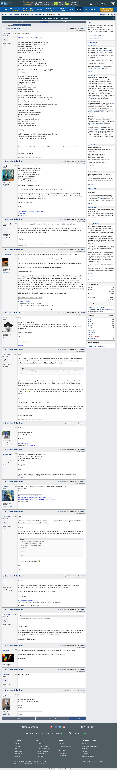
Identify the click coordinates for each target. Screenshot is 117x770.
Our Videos (21, 478)
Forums (16, 14)
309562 (83, 28)
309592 (83, 423)
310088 (83, 669)
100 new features (92, 98)
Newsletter (89, 727)
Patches (85, 743)
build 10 (95, 180)
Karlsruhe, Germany (7, 444)
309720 (83, 481)
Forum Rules (64, 18)
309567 (83, 161)
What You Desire (30, 445)
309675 (83, 449)
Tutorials (85, 753)
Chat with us (77, 733)
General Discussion (27, 14)
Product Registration (88, 756)
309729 (83, 511)
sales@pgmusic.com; (29, 763)
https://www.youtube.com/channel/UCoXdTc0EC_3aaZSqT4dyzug (36, 499)
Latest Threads (53, 18)
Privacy (94, 761)
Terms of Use (86, 761)
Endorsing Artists (43, 751)
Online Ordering (74, 4)
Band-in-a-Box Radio (44, 748)
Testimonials (42, 753)
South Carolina (6, 237)
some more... (24, 215)
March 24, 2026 (92, 172)
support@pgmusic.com (41, 763)
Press (17, 748)
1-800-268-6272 (62, 2)
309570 (83, 219)
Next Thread (67, 22)
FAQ (71, 18)
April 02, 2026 (92, 145)
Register (103, 14)
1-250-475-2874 (72, 2)
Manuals (85, 748)
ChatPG (90, 22)
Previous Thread (21, 22)
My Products (64, 755)
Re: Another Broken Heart (14, 161)
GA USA (4, 464)
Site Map (101, 761)
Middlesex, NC (6, 272)
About (17, 743)
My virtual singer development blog (27, 600)
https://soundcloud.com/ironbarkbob (28, 495)
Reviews (40, 756)
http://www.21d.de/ (23, 443)
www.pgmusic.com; (19, 763)
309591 (83, 349)
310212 (83, 690)
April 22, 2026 (92, 45)
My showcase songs (23, 342)
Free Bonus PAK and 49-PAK (97, 129)
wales (3, 337)
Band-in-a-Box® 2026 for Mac (105, 50)
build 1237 (107, 215)
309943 (83, 609)
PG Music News (92, 42)
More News (91, 280)
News (62, 743)
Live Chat (61, 4)
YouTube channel (94, 54)
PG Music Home (7, 14)
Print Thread (18, 25)
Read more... (91, 71)
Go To (27, 25)
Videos (84, 751)
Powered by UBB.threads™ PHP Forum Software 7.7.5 (58, 769)
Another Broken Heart (12, 28)
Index (44, 22)
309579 (83, 249)
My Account (63, 753)
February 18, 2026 (93, 224)
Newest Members (93, 304)
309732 (83, 576)
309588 (83, 313)
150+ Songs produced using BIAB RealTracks (30, 211)
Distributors (19, 751)
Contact (17, 746)
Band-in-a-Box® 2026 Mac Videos (99, 68)
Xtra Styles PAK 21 (103, 111)
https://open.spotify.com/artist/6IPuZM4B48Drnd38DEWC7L (34, 497)
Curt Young (62, 161)
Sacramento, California (8, 591)
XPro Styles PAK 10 (93, 111)
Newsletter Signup (66, 746)
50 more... (24, 213)
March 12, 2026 (92, 188)
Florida (4, 185)
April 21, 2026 (92, 75)
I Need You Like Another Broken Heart (30, 38)
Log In (111, 14)
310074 (83, 645)
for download (101, 198)
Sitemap (18, 756)
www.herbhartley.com (24, 301)
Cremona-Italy (6, 714)
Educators (18, 753)
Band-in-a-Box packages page (95, 123)
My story (20, 345)
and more (96, 261)
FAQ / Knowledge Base (89, 746)
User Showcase (40, 14)
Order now (90, 273)
